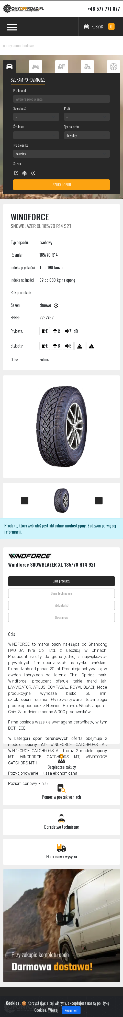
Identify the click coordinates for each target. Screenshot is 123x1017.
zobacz (44, 359)
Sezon (17, 163)
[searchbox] (61, 99)
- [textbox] (16, 117)
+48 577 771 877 (103, 8)
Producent (19, 90)
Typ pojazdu (71, 126)
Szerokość (19, 108)
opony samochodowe (18, 45)
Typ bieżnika (20, 145)
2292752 (46, 318)
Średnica (18, 126)
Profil (67, 108)
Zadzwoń (94, 526)
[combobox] (61, 99)
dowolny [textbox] (71, 135)
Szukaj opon (61, 184)
